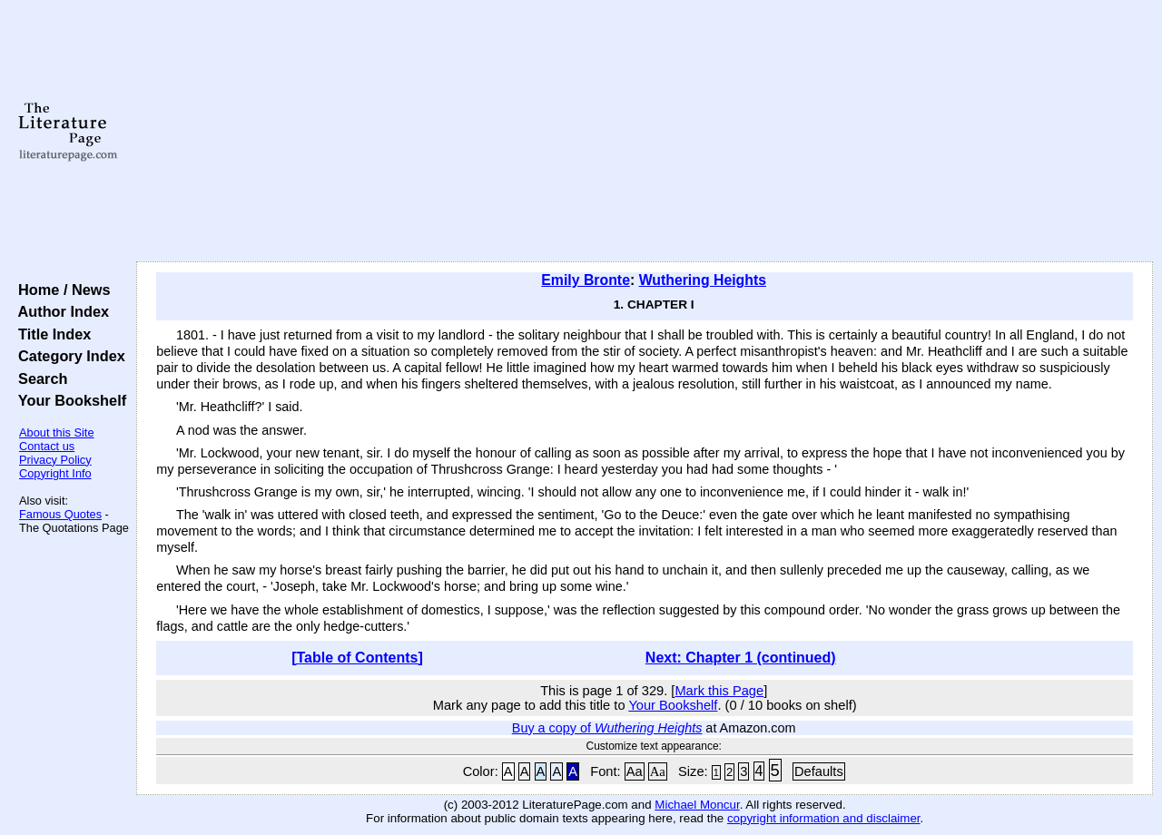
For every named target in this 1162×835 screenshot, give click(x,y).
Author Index (59, 311)
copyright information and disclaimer (824, 818)
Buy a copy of (607, 728)
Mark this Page (719, 690)
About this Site (56, 432)
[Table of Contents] (357, 657)
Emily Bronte (585, 280)
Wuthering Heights (702, 280)
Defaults (818, 771)
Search (38, 378)
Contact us (46, 446)
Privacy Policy (55, 460)
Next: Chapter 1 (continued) (740, 657)
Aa (634, 771)
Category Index (67, 356)
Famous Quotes (60, 514)
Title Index (50, 334)
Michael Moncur (697, 804)
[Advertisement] (645, 132)
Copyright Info (55, 473)
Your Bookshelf (68, 400)
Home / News (60, 289)
